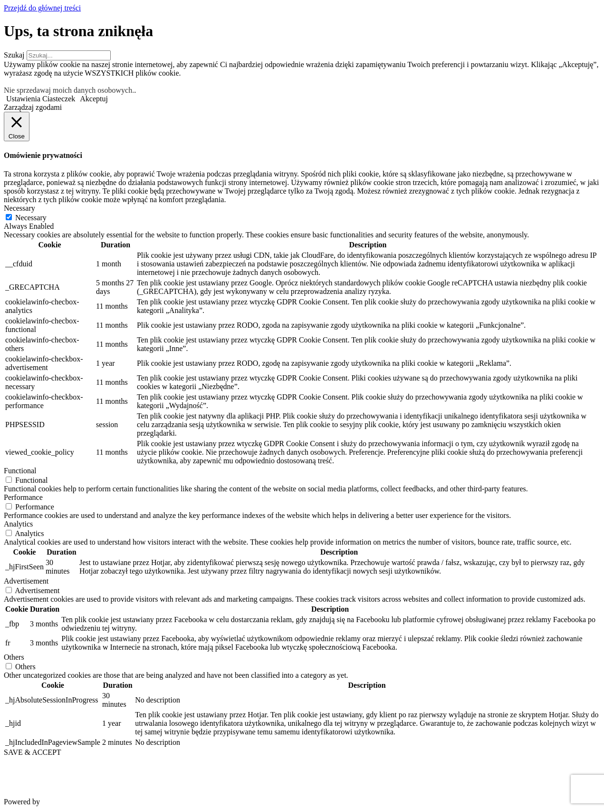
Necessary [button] (19, 208)
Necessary (31, 218)
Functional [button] (20, 471)
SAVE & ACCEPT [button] (32, 752)
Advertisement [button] (26, 581)
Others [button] (14, 657)
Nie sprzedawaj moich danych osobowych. (69, 90)
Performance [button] (23, 497)
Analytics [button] (18, 524)
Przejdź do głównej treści (42, 8)
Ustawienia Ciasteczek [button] (40, 99)
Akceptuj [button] (94, 99)
